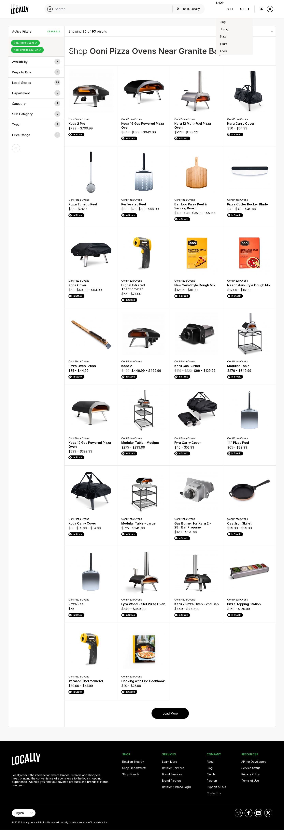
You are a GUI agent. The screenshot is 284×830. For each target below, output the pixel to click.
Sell (230, 9)
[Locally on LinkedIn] (258, 813)
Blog (210, 768)
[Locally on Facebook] (248, 813)
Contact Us (214, 793)
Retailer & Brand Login (176, 787)
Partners (212, 780)
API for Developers (253, 761)
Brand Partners (171, 780)
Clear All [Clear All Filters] (53, 31)
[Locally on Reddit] (239, 813)
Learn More (169, 761)
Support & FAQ (216, 787)
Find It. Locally (181, 8)
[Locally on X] (268, 813)
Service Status (250, 768)
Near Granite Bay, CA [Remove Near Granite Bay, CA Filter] (27, 49)
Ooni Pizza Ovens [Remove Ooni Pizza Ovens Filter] (25, 42)
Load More (170, 713)
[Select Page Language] (24, 813)
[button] (36, 62)
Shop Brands (130, 774)
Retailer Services (173, 768)
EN (261, 8)
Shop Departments (134, 768)
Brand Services (172, 774)
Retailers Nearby (133, 761)
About (244, 9)
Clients (211, 774)
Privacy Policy (250, 774)
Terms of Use (250, 780)
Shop (216, 9)
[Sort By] (252, 31)
